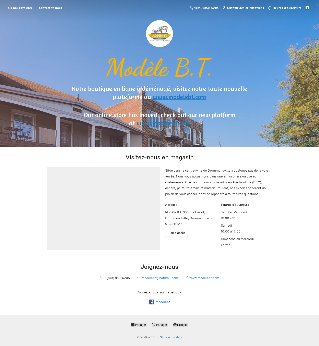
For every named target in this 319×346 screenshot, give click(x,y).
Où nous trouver (20, 8)
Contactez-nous (50, 8)
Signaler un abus (171, 337)
